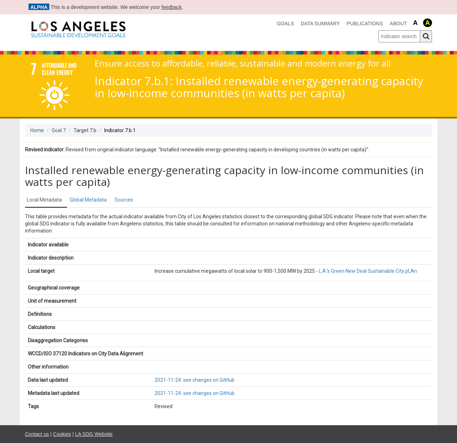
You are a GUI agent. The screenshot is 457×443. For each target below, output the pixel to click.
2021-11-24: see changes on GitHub (195, 380)
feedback (171, 7)
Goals (285, 23)
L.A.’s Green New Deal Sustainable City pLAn (368, 271)
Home (37, 130)
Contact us (37, 434)
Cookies (62, 434)
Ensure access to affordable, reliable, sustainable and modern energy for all (243, 63)
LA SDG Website (93, 434)
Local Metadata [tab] (44, 200)
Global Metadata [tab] (88, 200)
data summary (320, 23)
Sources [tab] (124, 200)
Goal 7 (59, 130)
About (398, 23)
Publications (365, 23)
